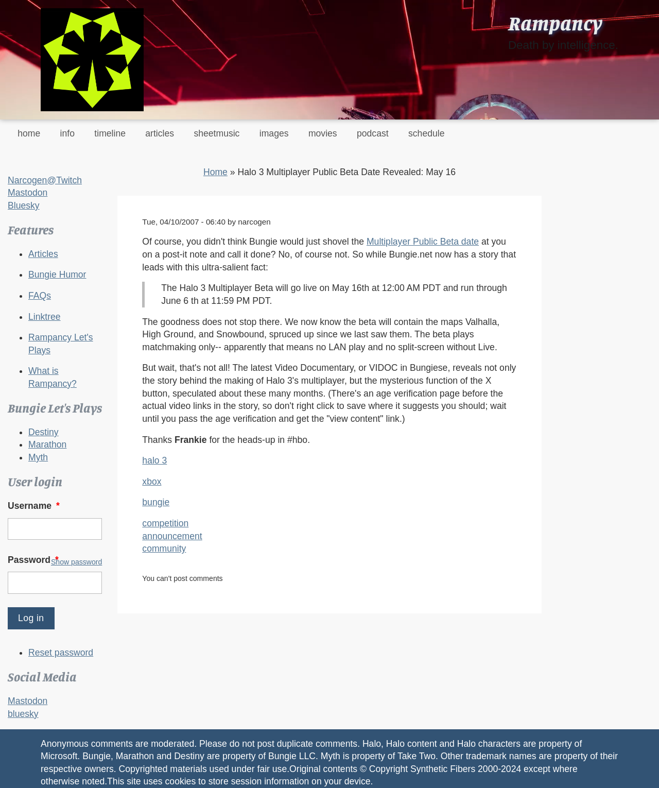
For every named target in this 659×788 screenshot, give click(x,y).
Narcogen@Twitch (45, 180)
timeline (110, 133)
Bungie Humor (57, 274)
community (164, 548)
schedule (426, 133)
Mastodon (27, 192)
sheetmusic (216, 133)
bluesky (23, 714)
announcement (172, 536)
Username (35, 506)
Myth (38, 457)
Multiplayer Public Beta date (423, 241)
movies (322, 133)
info (67, 133)
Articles (43, 254)
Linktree (44, 317)
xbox (151, 481)
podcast (373, 133)
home (29, 133)
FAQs (39, 295)
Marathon (47, 444)
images (274, 133)
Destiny (43, 432)
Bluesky (24, 205)
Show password (76, 562)
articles (159, 133)
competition (165, 523)
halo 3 (154, 460)
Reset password (60, 652)
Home (215, 172)
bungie (155, 502)
